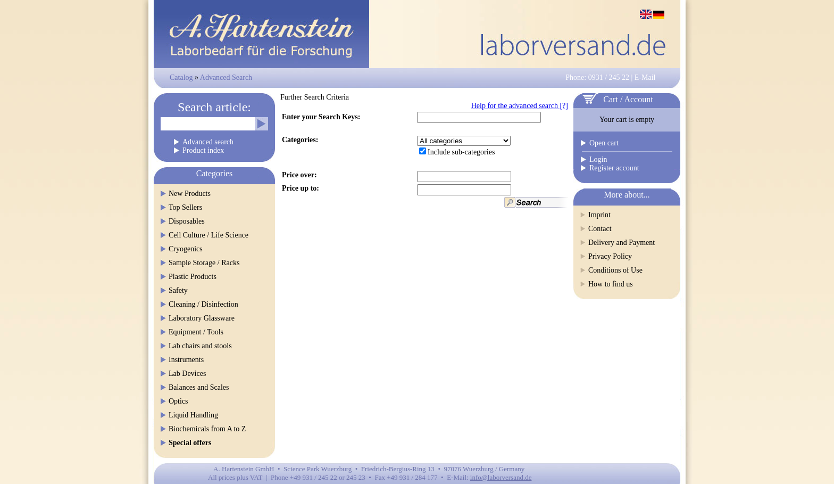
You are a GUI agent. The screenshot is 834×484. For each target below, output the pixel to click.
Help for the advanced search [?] (519, 106)
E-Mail (645, 77)
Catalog (181, 77)
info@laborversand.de (501, 477)
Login (598, 159)
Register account (614, 168)
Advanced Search (226, 77)
